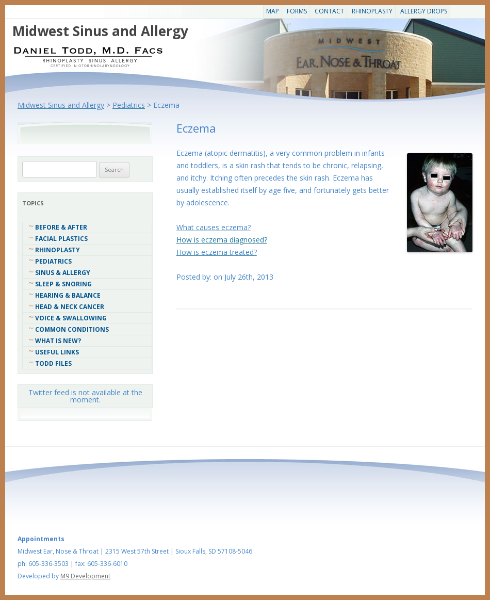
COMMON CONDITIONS (72, 329)
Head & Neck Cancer (69, 306)
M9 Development (85, 576)
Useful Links (57, 352)
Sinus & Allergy (62, 272)
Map (272, 11)
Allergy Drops (423, 11)
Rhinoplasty (372, 11)
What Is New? (58, 340)
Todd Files (53, 363)
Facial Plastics (61, 238)
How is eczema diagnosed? (221, 240)
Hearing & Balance (68, 295)
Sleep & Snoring (63, 284)
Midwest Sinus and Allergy (100, 31)
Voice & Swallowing (71, 318)
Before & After (61, 227)
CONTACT (329, 11)
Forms (297, 11)
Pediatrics (53, 261)
